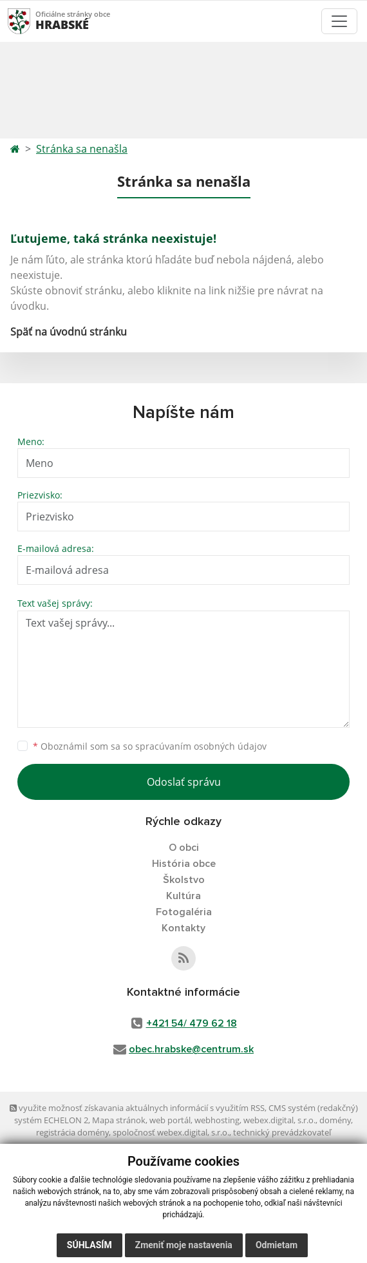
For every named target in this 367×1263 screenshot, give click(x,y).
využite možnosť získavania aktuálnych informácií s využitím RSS (137, 1108)
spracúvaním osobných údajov (201, 746)
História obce (184, 864)
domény (335, 1120)
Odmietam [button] (276, 1245)
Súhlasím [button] (89, 1245)
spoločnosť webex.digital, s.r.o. (171, 1132)
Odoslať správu (184, 782)
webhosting (217, 1120)
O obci (184, 847)
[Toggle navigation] (339, 21)
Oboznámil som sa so (150, 746)
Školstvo (184, 880)
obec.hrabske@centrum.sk (191, 1049)
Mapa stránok (119, 1120)
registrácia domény (72, 1132)
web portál (170, 1120)
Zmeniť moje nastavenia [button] (183, 1245)
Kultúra (183, 896)
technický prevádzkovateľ (282, 1132)
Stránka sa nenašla (81, 149)
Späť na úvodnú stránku (68, 332)
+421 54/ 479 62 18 (191, 1023)
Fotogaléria (184, 912)
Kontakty (183, 928)
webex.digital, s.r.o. (279, 1120)
